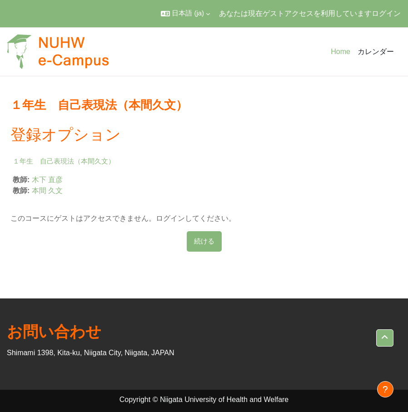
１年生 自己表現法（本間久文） (64, 161)
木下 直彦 (47, 180)
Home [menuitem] (340, 51)
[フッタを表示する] (385, 389)
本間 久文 (47, 190)
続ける (204, 241)
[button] (185, 13)
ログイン (386, 13)
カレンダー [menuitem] (376, 51)
